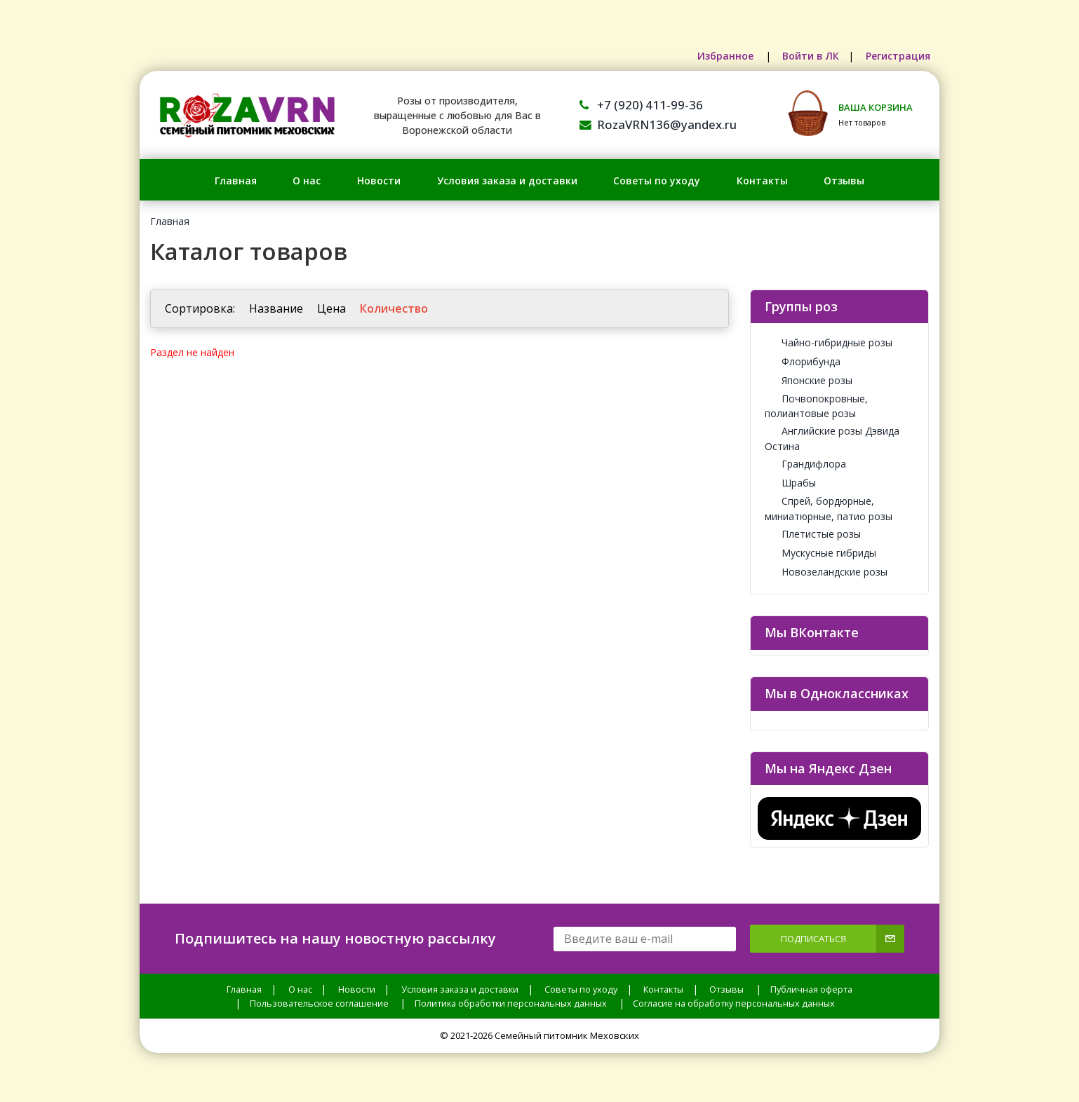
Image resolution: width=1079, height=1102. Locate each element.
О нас (307, 180)
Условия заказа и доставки (507, 180)
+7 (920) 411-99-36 (641, 105)
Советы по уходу (656, 180)
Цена (331, 308)
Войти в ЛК (808, 55)
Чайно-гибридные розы (828, 342)
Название (276, 308)
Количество (394, 308)
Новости (379, 180)
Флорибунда (802, 361)
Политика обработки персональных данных (511, 1003)
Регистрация (897, 55)
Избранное (722, 55)
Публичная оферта (811, 989)
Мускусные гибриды (820, 552)
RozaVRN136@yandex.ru (658, 124)
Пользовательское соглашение (319, 1003)
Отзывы (844, 180)
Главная (236, 180)
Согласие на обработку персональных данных (734, 1003)
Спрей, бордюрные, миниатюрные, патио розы (828, 508)
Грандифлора (805, 463)
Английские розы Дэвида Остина (832, 438)
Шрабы (790, 482)
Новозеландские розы (826, 571)
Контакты (762, 180)
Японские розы (808, 380)
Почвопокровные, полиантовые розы (816, 406)
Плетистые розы (813, 533)
